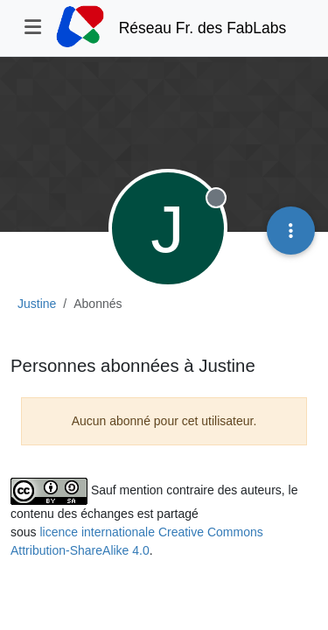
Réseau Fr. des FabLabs (203, 28)
